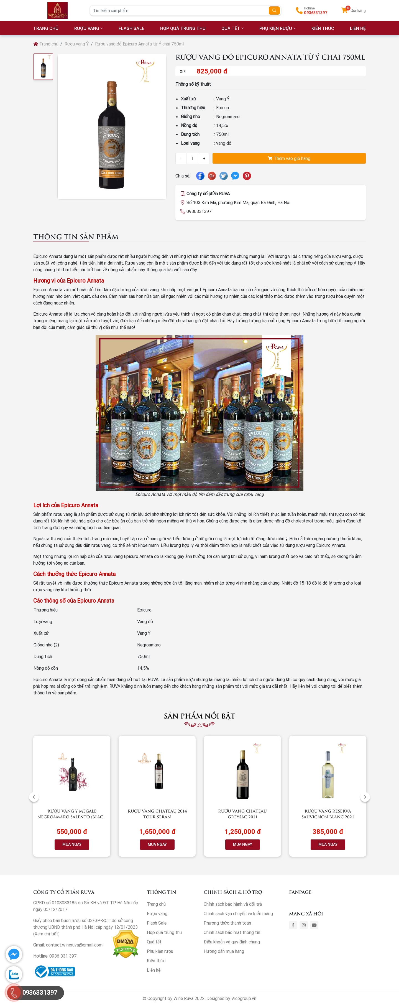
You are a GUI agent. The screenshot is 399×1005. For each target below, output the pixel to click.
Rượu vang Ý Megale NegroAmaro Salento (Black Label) (71, 816)
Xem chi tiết (46, 934)
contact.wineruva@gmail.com (74, 945)
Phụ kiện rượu (275, 28)
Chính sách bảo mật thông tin (232, 932)
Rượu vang (86, 28)
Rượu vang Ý (77, 44)
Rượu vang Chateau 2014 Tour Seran (157, 813)
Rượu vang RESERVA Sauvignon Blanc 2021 (327, 813)
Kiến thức (322, 28)
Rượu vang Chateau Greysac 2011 (242, 813)
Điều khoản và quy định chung (232, 942)
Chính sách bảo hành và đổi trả (233, 904)
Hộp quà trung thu (183, 28)
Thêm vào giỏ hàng (289, 158)
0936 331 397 (63, 956)
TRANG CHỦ (45, 28)
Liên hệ (153, 970)
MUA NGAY (71, 844)
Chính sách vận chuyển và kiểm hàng (238, 913)
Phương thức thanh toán (227, 923)
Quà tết (230, 28)
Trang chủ (45, 44)
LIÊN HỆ (358, 28)
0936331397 (316, 13)
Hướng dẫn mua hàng (224, 951)
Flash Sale (131, 28)
